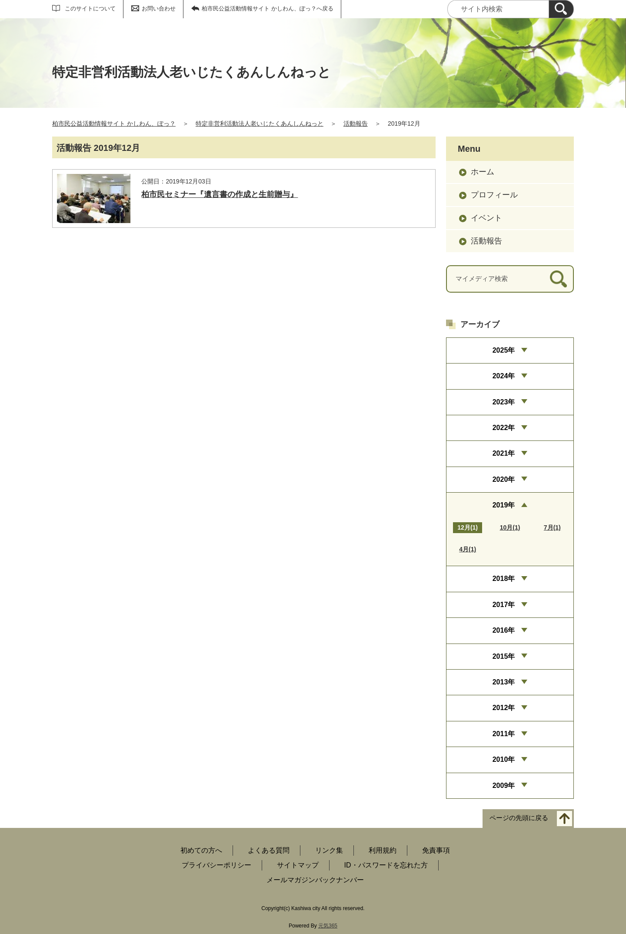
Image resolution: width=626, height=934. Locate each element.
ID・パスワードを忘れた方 (386, 865)
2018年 (504, 578)
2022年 (504, 427)
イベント (486, 217)
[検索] (561, 9)
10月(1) (510, 527)
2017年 (504, 604)
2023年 (504, 402)
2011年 (504, 733)
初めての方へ (201, 850)
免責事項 (436, 850)
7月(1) (552, 527)
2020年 (504, 479)
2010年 (504, 759)
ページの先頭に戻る (518, 817)
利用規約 (382, 850)
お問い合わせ (159, 8)
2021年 (504, 453)
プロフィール (494, 194)
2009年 (504, 785)
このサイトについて (90, 8)
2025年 (504, 350)
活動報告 (355, 123)
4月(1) (467, 549)
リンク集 (329, 850)
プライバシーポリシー (216, 865)
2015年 (504, 656)
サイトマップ (298, 865)
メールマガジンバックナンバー (315, 880)
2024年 (504, 376)
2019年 (504, 505)
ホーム (482, 171)
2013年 (504, 682)
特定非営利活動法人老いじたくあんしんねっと (259, 123)
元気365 (327, 926)
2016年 (504, 630)
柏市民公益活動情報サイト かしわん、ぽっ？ (114, 123)
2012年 (504, 707)
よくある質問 (269, 850)
